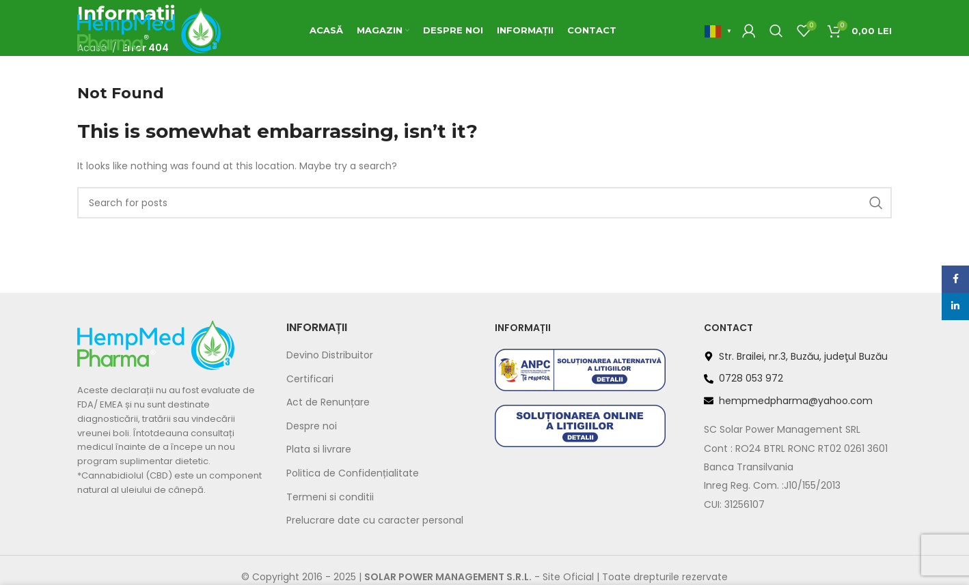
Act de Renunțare (328, 402)
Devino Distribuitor (329, 355)
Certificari (309, 379)
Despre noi (311, 426)
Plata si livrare (318, 449)
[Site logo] (149, 30)
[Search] (776, 30)
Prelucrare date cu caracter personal (374, 520)
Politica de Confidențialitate (352, 473)
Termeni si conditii (330, 497)
